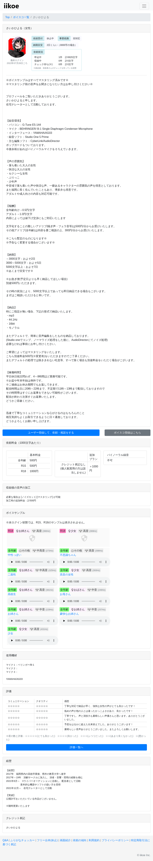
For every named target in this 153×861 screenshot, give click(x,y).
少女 (10, 633)
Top (7, 17)
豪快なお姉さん (69, 613)
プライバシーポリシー (115, 840)
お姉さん (13, 613)
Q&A (5, 840)
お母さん (65, 594)
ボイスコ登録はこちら (127, 432)
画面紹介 (65, 840)
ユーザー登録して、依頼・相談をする (51, 432)
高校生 (12, 594)
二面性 (12, 574)
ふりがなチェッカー (22, 840)
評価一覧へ (76, 747)
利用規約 (94, 840)
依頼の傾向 (79, 840)
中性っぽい (14, 554)
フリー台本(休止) (47, 840)
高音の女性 (66, 574)
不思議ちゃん (68, 554)
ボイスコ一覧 (21, 17)
